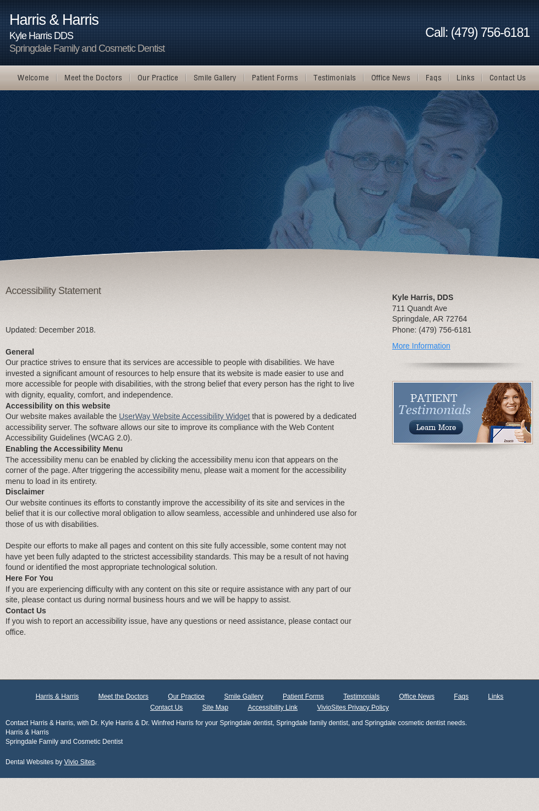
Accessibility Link (273, 707)
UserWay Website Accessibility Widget (184, 416)
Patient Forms (303, 696)
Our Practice (186, 696)
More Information (421, 345)
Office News (417, 696)
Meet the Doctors (123, 696)
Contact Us (166, 707)
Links (495, 696)
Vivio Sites (79, 762)
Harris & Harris (57, 696)
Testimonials (361, 696)
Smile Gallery (243, 696)
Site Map (215, 707)
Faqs (461, 696)
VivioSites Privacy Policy (353, 707)
